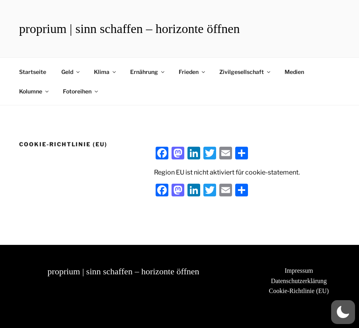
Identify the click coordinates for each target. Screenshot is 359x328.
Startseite (32, 71)
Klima (105, 71)
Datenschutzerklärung (299, 281)
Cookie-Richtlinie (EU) (299, 290)
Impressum (299, 270)
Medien (294, 71)
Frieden (192, 71)
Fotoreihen (81, 91)
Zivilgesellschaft (245, 71)
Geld (71, 71)
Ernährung (148, 71)
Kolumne (34, 91)
